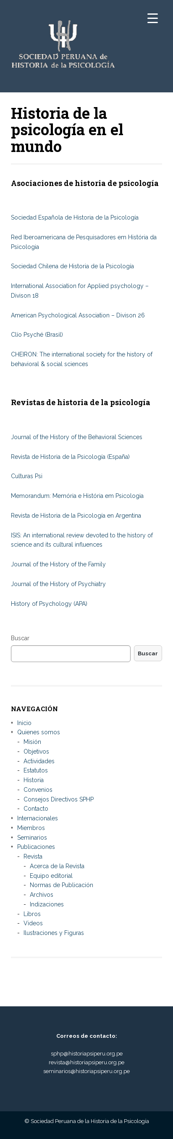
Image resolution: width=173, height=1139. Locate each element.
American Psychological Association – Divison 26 (79, 315)
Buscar (20, 638)
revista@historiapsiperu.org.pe (86, 1062)
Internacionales (37, 818)
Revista (33, 856)
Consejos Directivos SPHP (59, 799)
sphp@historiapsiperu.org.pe (87, 1053)
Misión (32, 741)
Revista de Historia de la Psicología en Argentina (76, 515)
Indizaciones (47, 904)
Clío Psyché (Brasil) (37, 334)
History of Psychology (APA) (49, 603)
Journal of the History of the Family (58, 564)
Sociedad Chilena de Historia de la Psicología (72, 266)
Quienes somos (38, 732)
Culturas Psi (26, 476)
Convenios (38, 789)
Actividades (39, 761)
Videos (33, 923)
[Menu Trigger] (152, 17)
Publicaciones (36, 846)
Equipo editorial (51, 875)
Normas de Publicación (61, 885)
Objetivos (36, 751)
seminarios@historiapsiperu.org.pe (86, 1071)
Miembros (31, 828)
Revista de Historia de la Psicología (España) (70, 456)
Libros (32, 914)
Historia (34, 780)
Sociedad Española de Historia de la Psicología (75, 217)
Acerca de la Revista (57, 866)
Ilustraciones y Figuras (54, 933)
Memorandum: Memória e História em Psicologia (77, 495)
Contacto (36, 808)
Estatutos (36, 770)
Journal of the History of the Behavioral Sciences (76, 437)
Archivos (41, 894)
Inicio (24, 723)
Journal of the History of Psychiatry (58, 584)
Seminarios (32, 837)
